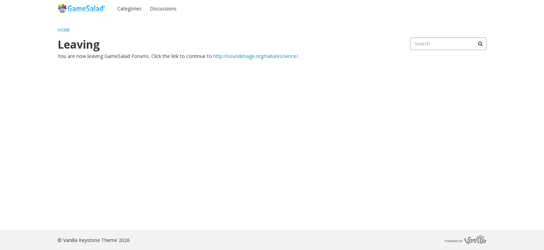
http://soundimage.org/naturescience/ (255, 56)
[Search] (480, 44)
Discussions (163, 8)
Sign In (445, 8)
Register (473, 8)
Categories (129, 8)
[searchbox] (448, 44)
